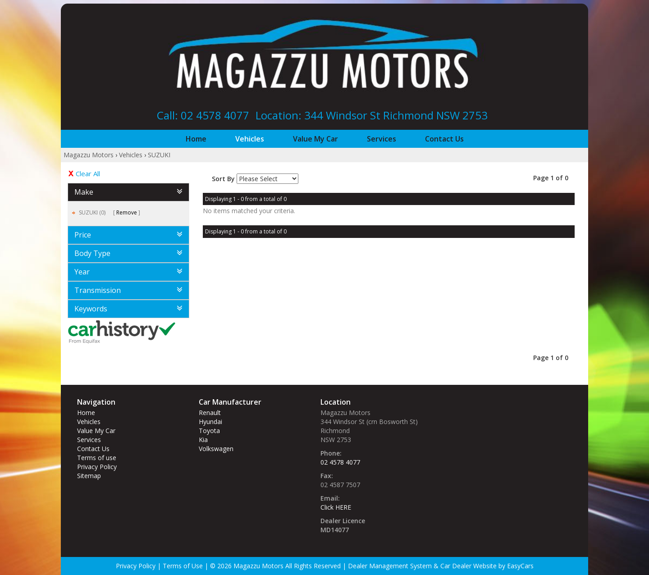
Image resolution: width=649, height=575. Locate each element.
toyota (209, 430)
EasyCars (520, 565)
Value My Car (315, 139)
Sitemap (89, 475)
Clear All (88, 173)
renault (210, 412)
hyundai (210, 421)
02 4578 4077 (340, 462)
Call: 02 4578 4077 (203, 115)
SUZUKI (159, 155)
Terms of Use (184, 565)
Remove (126, 212)
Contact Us (444, 139)
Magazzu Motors (89, 155)
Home (196, 139)
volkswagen (216, 448)
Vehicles (249, 139)
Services (381, 139)
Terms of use (96, 457)
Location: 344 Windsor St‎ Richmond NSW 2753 (372, 115)
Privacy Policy (97, 466)
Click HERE (335, 507)
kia (203, 439)
